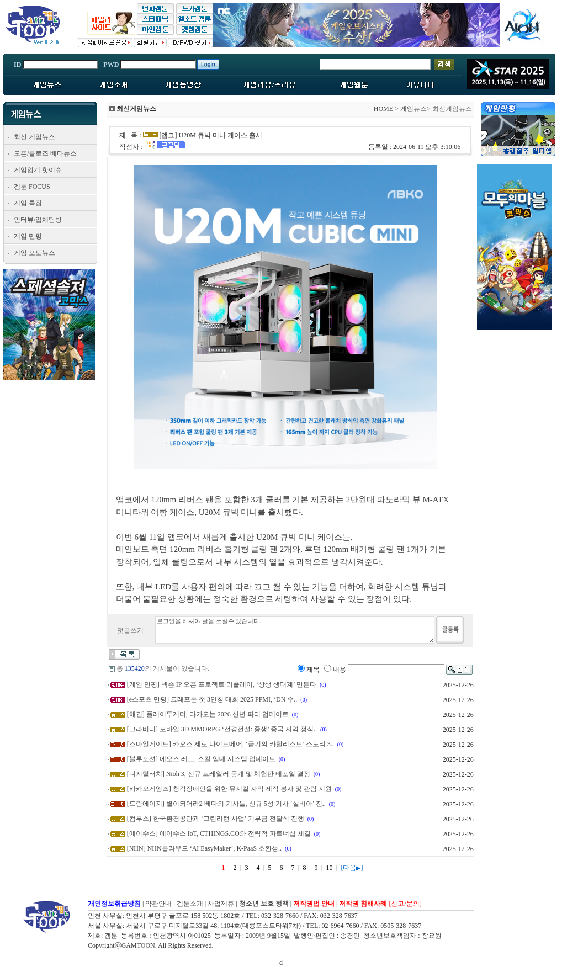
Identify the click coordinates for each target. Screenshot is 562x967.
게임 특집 (28, 203)
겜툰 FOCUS (32, 186)
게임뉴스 (413, 109)
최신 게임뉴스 (34, 137)
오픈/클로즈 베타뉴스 (45, 153)
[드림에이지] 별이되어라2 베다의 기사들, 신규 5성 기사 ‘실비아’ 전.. (226, 803)
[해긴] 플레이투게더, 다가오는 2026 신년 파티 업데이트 (208, 714)
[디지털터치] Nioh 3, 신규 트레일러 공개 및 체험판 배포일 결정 (218, 774)
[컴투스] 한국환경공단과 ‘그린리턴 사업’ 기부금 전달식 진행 (215, 818)
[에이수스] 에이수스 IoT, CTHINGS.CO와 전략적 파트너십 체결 (219, 833)
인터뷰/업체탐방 (38, 220)
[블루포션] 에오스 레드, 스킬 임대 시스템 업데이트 (201, 759)
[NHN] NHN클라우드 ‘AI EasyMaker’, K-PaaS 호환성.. (204, 848)
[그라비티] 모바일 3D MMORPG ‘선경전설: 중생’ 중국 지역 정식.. (222, 729)
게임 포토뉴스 (34, 253)
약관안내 (158, 903)
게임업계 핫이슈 (38, 170)
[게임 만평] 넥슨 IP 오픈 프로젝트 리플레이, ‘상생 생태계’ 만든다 (221, 684)
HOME (383, 109)
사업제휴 (221, 903)
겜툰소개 (190, 903)
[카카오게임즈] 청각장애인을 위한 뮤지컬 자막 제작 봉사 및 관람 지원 (229, 789)
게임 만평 (28, 236)
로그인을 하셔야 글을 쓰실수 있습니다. (294, 630)
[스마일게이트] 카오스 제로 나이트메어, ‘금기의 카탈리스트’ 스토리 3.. (230, 744)
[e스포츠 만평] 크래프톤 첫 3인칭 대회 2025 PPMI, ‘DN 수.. (212, 699)
